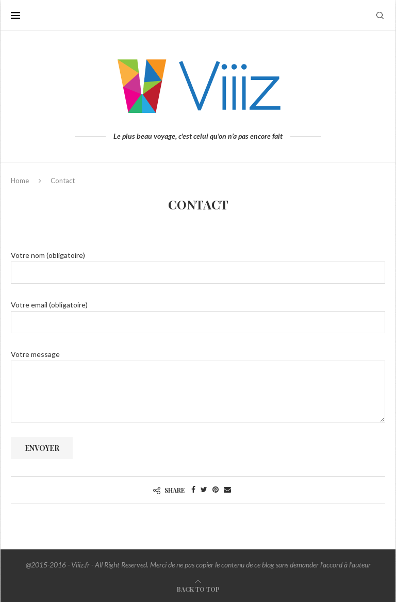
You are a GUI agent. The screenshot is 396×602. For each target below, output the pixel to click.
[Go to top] (198, 588)
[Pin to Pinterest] (215, 489)
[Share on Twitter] (204, 489)
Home (20, 180)
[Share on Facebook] (193, 489)
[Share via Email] (227, 489)
